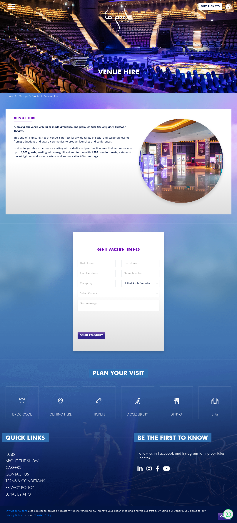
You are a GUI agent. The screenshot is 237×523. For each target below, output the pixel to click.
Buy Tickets (210, 6)
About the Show (22, 461)
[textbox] (118, 293)
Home (9, 96)
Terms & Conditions (25, 481)
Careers (13, 467)
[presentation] (99, 319)
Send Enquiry (91, 335)
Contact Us (17, 474)
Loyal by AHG (18, 494)
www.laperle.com (16, 510)
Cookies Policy (42, 515)
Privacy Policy (20, 487)
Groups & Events (29, 96)
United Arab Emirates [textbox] (137, 283)
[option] (118, 46)
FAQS (10, 454)
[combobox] (140, 283)
